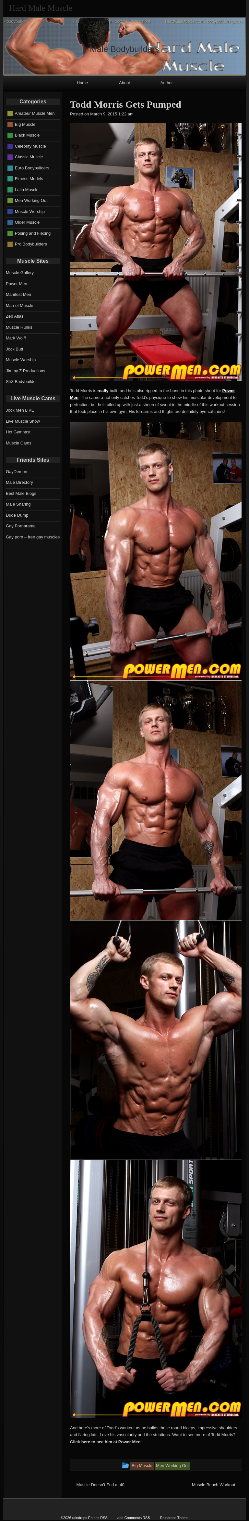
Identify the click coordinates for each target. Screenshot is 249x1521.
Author (166, 82)
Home (82, 82)
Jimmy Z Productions (25, 370)
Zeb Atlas (14, 316)
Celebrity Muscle (30, 145)
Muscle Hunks (19, 327)
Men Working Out (31, 200)
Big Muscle (25, 124)
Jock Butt (14, 349)
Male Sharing (18, 504)
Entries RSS (98, 1518)
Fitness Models (29, 178)
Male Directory (19, 482)
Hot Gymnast (18, 432)
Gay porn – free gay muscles (33, 537)
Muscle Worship (30, 211)
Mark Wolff (16, 338)
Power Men (16, 283)
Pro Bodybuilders (31, 244)
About (124, 82)
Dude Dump (17, 515)
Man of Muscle (19, 305)
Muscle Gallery (20, 272)
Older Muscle (27, 222)
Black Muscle (27, 135)
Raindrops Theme (174, 1518)
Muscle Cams (18, 443)
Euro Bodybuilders (32, 167)
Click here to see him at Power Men (105, 1441)
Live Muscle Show (23, 421)
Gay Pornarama (21, 525)
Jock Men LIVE (20, 410)
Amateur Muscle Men (35, 113)
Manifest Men (18, 294)
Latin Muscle (27, 189)
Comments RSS (137, 1518)
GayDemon (16, 471)
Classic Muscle (29, 156)
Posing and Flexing (33, 233)
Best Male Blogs (21, 493)
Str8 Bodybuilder (21, 381)
